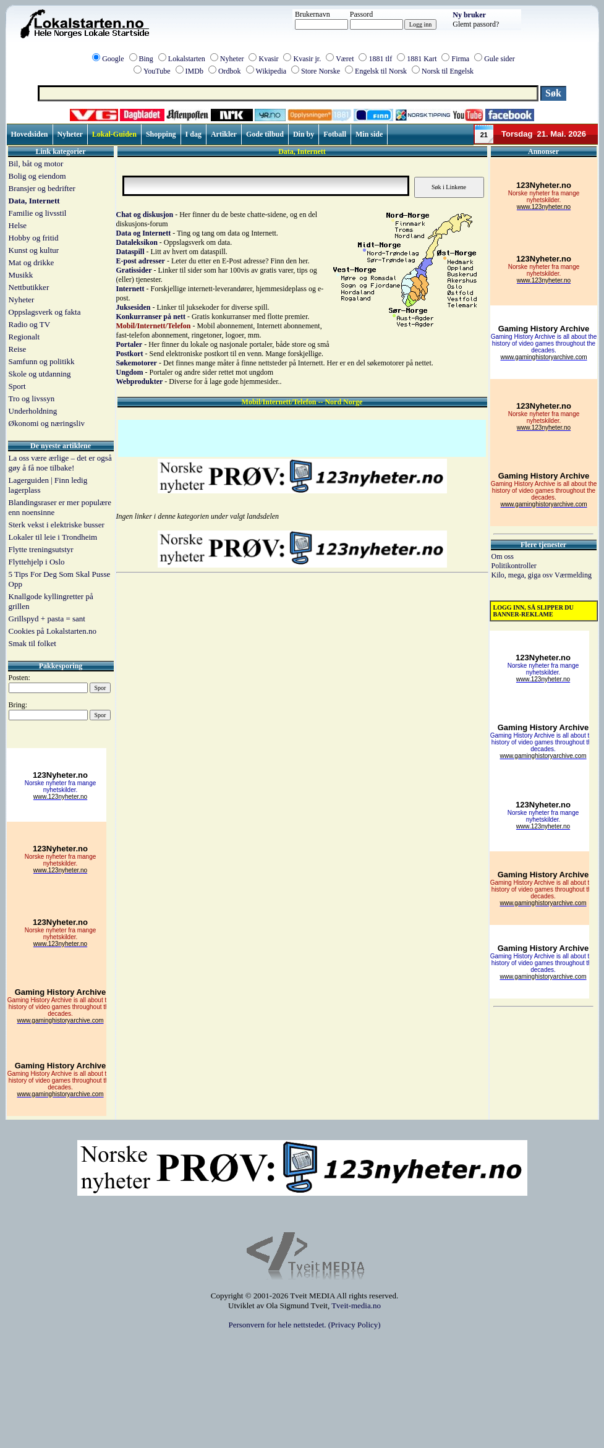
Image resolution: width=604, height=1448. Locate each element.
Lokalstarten (186, 58)
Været (345, 58)
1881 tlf (380, 58)
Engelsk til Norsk (381, 71)
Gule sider (499, 58)
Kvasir (268, 58)
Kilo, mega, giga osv (523, 575)
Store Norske (320, 71)
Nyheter (232, 58)
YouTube (157, 71)
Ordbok (229, 71)
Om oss (502, 556)
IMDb (194, 71)
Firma (460, 58)
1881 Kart (421, 58)
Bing (146, 58)
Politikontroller (514, 565)
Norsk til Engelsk (448, 71)
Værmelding (573, 575)
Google (113, 58)
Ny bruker (469, 15)
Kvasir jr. (307, 58)
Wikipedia (271, 71)
